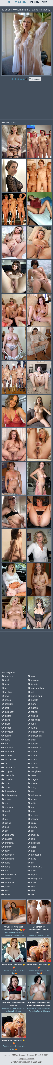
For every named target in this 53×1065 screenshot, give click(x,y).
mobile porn (35, 696)
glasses (6, 839)
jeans (5, 886)
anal (5, 680)
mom (32, 704)
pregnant (34, 779)
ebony (6, 799)
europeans (8, 807)
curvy (5, 787)
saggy (32, 799)
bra (4, 743)
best (5, 708)
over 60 (33, 759)
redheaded (35, 795)
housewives (8, 874)
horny (5, 866)
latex (5, 890)
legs (31, 676)
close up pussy (10, 767)
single (32, 823)
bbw (5, 696)
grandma (7, 843)
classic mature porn (12, 759)
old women (35, 736)
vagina (32, 874)
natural (33, 712)
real (31, 791)
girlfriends (7, 835)
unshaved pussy (37, 866)
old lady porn (36, 732)
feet (4, 819)
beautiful (7, 704)
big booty (7, 712)
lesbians (33, 680)
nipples (33, 716)
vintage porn (35, 878)
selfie (32, 803)
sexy (31, 811)
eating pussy (9, 795)
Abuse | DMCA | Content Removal (19, 1055)
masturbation (36, 688)
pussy (32, 787)
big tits (6, 716)
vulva (32, 882)
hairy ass (7, 855)
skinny (32, 827)
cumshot (7, 779)
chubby (6, 755)
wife (31, 890)
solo (31, 839)
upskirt (32, 870)
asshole (6, 692)
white (32, 886)
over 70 (33, 763)
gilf (4, 831)
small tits (34, 835)
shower (33, 819)
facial (5, 811)
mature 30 (34, 747)
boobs (6, 736)
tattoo (32, 847)
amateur (7, 676)
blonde (6, 728)
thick (31, 851)
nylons (32, 728)
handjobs (7, 859)
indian (6, 878)
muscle (33, 708)
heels (5, 862)
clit (4, 763)
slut (31, 831)
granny (6, 847)
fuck (5, 827)
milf (31, 692)
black (5, 724)
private (32, 783)
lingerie (33, 684)
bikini (5, 720)
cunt (5, 783)
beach (6, 700)
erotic (5, 803)
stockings (34, 843)
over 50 (33, 755)
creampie (7, 775)
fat (4, 815)
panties (33, 767)
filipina (6, 823)
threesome (34, 855)
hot (4, 870)
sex (31, 807)
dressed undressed (12, 791)
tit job (32, 859)
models (33, 700)
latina (5, 894)
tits (31, 862)
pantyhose (34, 771)
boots (5, 739)
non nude (34, 720)
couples (6, 771)
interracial (7, 882)
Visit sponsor (35, 79)
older (32, 739)
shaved (33, 815)
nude (32, 724)
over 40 (33, 751)
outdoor (33, 743)
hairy (5, 851)
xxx (31, 894)
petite (32, 775)
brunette (7, 747)
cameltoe (7, 751)
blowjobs (7, 732)
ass (4, 688)
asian (5, 684)
